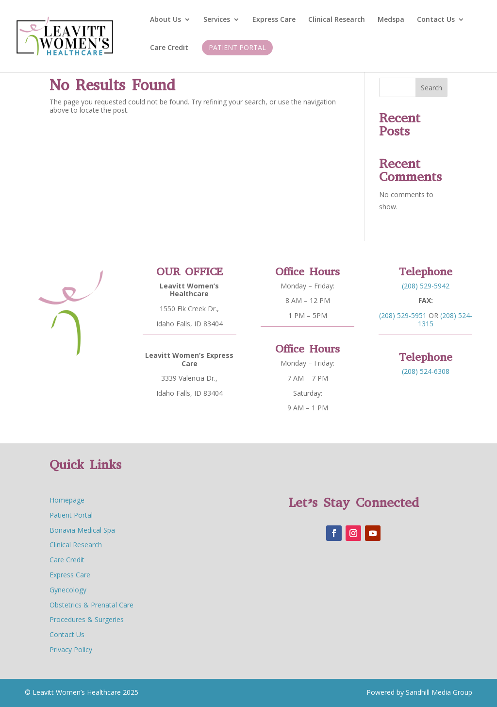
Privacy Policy (71, 649)
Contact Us (436, 20)
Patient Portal (237, 47)
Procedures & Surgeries (87, 619)
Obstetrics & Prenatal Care (91, 604)
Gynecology (68, 589)
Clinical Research (336, 20)
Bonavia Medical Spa (82, 530)
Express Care (274, 20)
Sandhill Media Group (438, 692)
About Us (165, 20)
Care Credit (169, 48)
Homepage (67, 500)
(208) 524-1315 (442, 317)
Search (431, 87)
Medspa (391, 20)
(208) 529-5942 (425, 287)
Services (216, 20)
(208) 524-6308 (425, 367)
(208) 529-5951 (405, 313)
